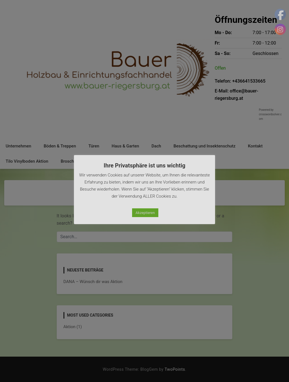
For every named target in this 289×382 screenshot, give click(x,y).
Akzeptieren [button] (145, 213)
